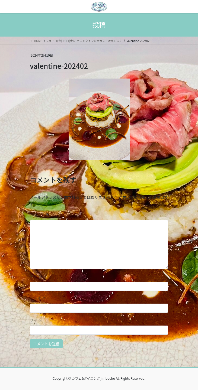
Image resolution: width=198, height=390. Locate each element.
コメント (40, 214)
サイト (35, 320)
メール (38, 298)
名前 (36, 276)
